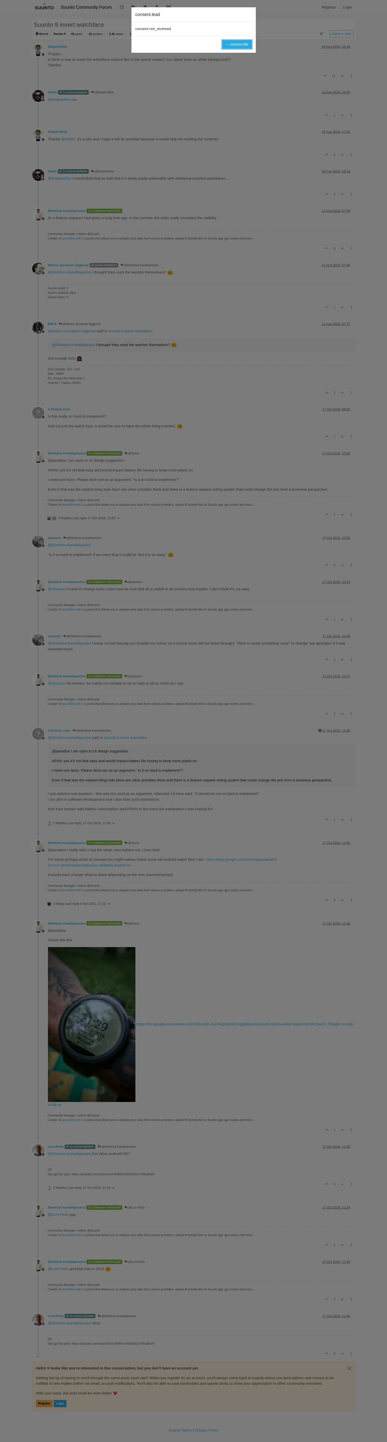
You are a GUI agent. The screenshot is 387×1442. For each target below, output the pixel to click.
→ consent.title (237, 44)
